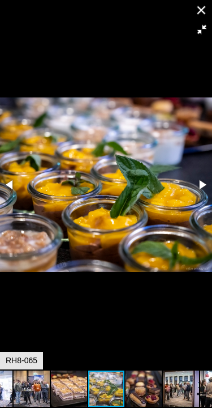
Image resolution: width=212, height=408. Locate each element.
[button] (202, 29)
